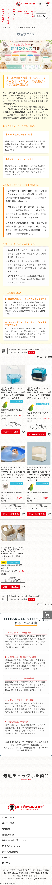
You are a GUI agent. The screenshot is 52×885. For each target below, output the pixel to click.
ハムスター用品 (17, 27)
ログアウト (7, 863)
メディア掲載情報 (10, 851)
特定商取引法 (8, 834)
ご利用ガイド (8, 817)
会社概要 (6, 828)
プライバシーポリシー (12, 846)
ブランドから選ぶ (8, 16)
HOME (5, 27)
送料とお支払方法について (14, 840)
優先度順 (12, 349)
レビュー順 (22, 349)
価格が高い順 (14, 352)
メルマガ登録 (8, 823)
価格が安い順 (34, 349)
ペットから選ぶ (3, 15)
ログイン (6, 857)
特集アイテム (14, 14)
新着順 (24, 352)
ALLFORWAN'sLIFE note (18, 12)
